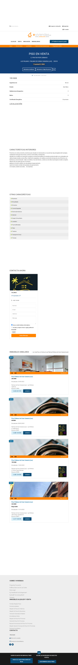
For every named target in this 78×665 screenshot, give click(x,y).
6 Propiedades (15, 295)
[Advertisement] (39, 11)
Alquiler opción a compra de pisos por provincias (22, 626)
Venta (11, 357)
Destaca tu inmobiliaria (17, 641)
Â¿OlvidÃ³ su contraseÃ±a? (17, 595)
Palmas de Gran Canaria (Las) (42, 46)
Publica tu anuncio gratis (59, 41)
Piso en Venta (19, 46)
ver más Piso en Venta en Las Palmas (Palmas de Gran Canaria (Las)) (50, 352)
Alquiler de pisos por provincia (17, 618)
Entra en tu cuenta (15, 638)
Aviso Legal (12, 590)
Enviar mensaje (24, 335)
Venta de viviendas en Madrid (17, 613)
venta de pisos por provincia (17, 621)
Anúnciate (12, 634)
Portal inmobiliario (14, 606)
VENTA (20, 41)
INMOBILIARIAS (36, 41)
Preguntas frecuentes (15, 585)
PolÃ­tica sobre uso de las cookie (18, 587)
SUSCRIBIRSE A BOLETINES (47, 661)
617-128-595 (17, 519)
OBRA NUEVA (26, 41)
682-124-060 (17, 432)
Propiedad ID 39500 (57, 46)
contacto (27, 391)
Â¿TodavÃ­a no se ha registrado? (18, 592)
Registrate (65, 26)
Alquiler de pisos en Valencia (17, 608)
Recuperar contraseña (55, 26)
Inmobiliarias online (15, 616)
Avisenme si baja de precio (44, 69)
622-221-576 (17, 391)
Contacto (12, 597)
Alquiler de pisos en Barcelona (17, 611)
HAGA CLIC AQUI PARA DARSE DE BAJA (21, 660)
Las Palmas (28, 46)
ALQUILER (13, 41)
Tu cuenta (65, 29)
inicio (11, 46)
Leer (14, 332)
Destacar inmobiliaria (15, 628)
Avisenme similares (29, 69)
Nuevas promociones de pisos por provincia (21, 623)
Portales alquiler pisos (15, 604)
